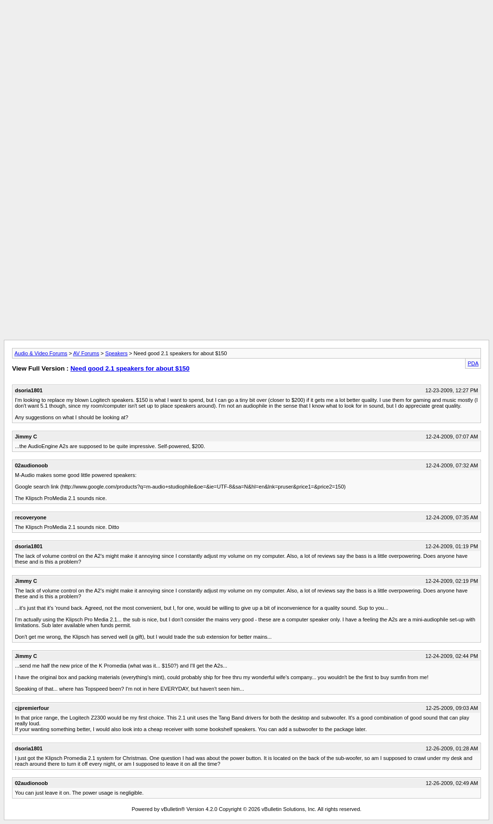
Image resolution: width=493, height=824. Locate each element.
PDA (473, 363)
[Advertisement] (246, 25)
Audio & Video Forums (40, 353)
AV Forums (86, 353)
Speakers (116, 353)
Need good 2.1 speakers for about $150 (129, 368)
